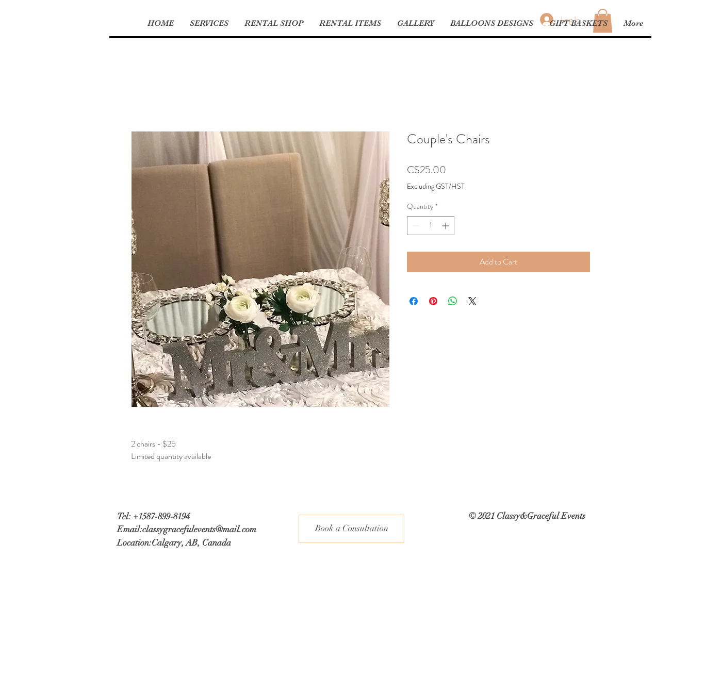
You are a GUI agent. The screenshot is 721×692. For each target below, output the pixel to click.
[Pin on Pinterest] (433, 301)
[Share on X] (472, 301)
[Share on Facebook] (413, 301)
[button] (350, 23)
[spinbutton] (430, 226)
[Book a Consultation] (351, 529)
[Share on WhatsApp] (453, 301)
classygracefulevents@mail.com (199, 529)
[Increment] (446, 226)
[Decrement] (414, 226)
